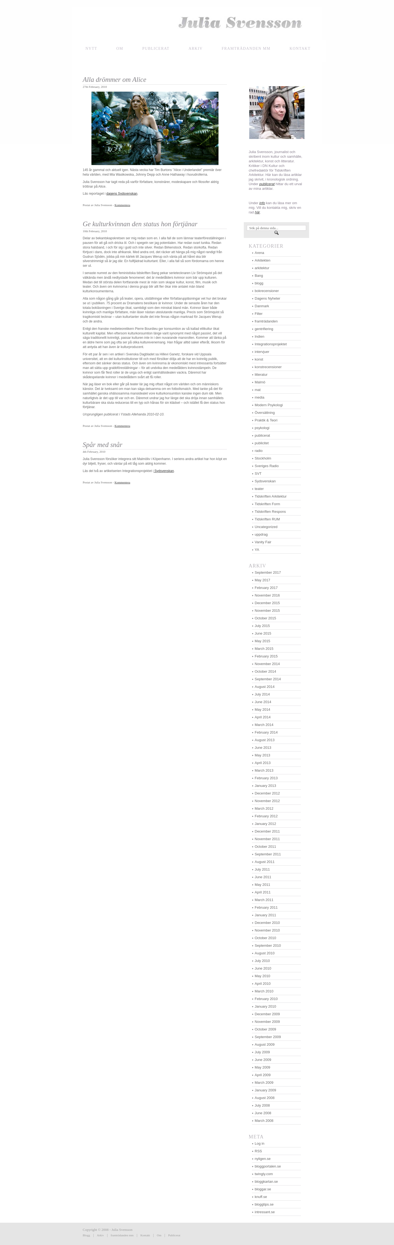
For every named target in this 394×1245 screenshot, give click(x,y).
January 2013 (265, 786)
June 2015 (263, 633)
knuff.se (261, 1197)
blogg (259, 283)
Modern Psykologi (269, 405)
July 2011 (262, 869)
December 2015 (267, 603)
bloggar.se (263, 1189)
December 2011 (267, 831)
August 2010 (265, 953)
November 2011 (267, 839)
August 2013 (265, 740)
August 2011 (265, 862)
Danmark (262, 306)
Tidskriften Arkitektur (271, 496)
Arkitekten (262, 260)
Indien (259, 336)
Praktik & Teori (266, 420)
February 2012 (266, 816)
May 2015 (262, 641)
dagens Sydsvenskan (121, 193)
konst (259, 359)
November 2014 (267, 664)
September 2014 (268, 679)
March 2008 (264, 1121)
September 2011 (268, 854)
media (259, 397)
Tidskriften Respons (270, 512)
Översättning (265, 413)
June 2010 (263, 968)
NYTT (91, 48)
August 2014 (265, 687)
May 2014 (262, 709)
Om (119, 48)
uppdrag (261, 534)
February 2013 (266, 778)
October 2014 (265, 671)
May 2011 (262, 885)
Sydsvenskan (163, 471)
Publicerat (156, 48)
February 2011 (266, 907)
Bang (259, 276)
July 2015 (262, 626)
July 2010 (262, 961)
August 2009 (265, 1044)
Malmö (260, 382)
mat (258, 390)
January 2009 (265, 1090)
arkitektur (262, 268)
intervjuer (262, 352)
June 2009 (263, 1060)
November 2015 (267, 610)
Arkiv (196, 48)
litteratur (261, 374)
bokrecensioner (267, 291)
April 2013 (263, 763)
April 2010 (263, 984)
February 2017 (266, 588)
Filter (259, 314)
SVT (258, 473)
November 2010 (267, 930)
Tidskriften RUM (267, 519)
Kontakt (145, 1235)
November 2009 (267, 1022)
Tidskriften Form (267, 504)
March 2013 (264, 770)
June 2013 (263, 748)
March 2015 (264, 649)
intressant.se (265, 1212)
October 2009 (265, 1029)
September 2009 (268, 1037)
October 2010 (265, 938)
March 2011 (264, 900)
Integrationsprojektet (271, 344)
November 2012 (267, 801)
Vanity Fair (263, 542)
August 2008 (265, 1098)
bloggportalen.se (268, 1166)
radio (259, 451)
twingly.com (264, 1174)
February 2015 (266, 656)
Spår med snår (102, 444)
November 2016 (267, 595)
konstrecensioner (268, 367)
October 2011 (265, 847)
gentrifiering (264, 329)
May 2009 (262, 1067)
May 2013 (262, 755)
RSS (258, 1151)
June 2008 (263, 1113)
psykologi (262, 428)
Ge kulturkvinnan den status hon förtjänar (140, 224)
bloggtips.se (264, 1204)
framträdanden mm (122, 1235)
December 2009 (267, 1014)
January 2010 (265, 1006)
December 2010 (267, 923)
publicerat (262, 435)
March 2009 (264, 1083)
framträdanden (266, 321)
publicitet (262, 443)
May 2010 (262, 976)
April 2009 (263, 1075)
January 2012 (265, 824)
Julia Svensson (197, 23)
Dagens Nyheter (267, 298)
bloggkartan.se (266, 1181)
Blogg (86, 1235)
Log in (259, 1143)
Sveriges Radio (267, 466)
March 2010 (264, 991)
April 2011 (263, 892)
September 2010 (268, 945)
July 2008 (262, 1105)
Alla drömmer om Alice (114, 79)
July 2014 (262, 694)
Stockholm (263, 458)
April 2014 (263, 717)
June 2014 (263, 702)
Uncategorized (266, 527)
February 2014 (266, 732)
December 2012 (267, 793)
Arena (259, 253)
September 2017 (268, 572)
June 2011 (263, 877)
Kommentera (122, 205)
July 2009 (262, 1052)
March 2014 (264, 725)
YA (257, 550)
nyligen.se (263, 1159)
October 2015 (265, 618)
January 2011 (265, 915)
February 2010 (266, 999)
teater (259, 489)
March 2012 (264, 808)
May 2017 (262, 580)
